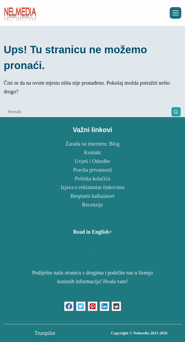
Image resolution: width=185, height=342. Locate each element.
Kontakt (92, 152)
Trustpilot (45, 333)
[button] (69, 306)
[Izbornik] (175, 13)
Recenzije (92, 205)
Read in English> (92, 232)
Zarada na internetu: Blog (93, 144)
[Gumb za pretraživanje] (176, 112)
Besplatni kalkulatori (92, 196)
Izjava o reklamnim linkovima (92, 187)
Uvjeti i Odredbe (92, 161)
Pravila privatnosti (92, 170)
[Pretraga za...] (87, 112)
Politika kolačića (92, 178)
